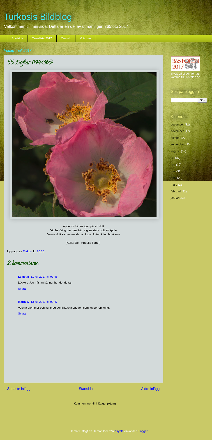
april (173, 178)
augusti (175, 151)
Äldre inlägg (150, 389)
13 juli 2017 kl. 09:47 (44, 301)
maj (173, 171)
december (177, 124)
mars (174, 184)
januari (175, 198)
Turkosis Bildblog (38, 17)
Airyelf (119, 431)
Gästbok (85, 38)
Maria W (23, 301)
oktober (175, 138)
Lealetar (23, 276)
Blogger (142, 431)
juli (172, 158)
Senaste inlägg (18, 389)
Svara (22, 288)
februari (176, 191)
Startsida (17, 38)
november (177, 131)
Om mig (66, 38)
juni (173, 164)
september (177, 144)
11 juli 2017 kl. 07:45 (44, 276)
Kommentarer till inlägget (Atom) (95, 403)
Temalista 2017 (42, 38)
